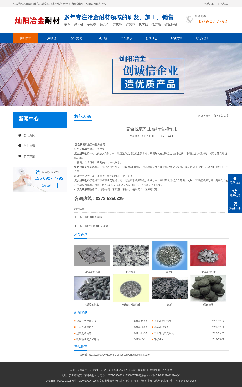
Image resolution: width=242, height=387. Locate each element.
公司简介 (51, 38)
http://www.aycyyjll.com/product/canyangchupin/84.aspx (119, 354)
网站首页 (25, 38)
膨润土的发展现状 (86, 321)
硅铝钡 (199, 153)
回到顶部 (167, 369)
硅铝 (178, 153)
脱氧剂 (86, 189)
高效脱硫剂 (154, 380)
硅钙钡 (189, 153)
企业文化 (76, 38)
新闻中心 (211, 115)
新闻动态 (151, 38)
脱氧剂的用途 (84, 333)
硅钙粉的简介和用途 (87, 339)
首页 (200, 115)
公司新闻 (29, 135)
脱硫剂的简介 (161, 327)
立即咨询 (47, 185)
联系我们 (209, 3)
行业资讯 (29, 145)
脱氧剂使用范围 (162, 321)
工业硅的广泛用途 (164, 333)
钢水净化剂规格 (93, 217)
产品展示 (126, 38)
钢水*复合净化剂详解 (96, 226)
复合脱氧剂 (81, 144)
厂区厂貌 (101, 38)
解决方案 (177, 38)
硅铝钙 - (158, 339)
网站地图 (223, 3)
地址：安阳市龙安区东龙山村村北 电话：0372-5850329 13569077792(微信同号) (107, 375)
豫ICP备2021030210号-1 (166, 375)
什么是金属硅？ (85, 327)
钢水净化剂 (167, 380)
